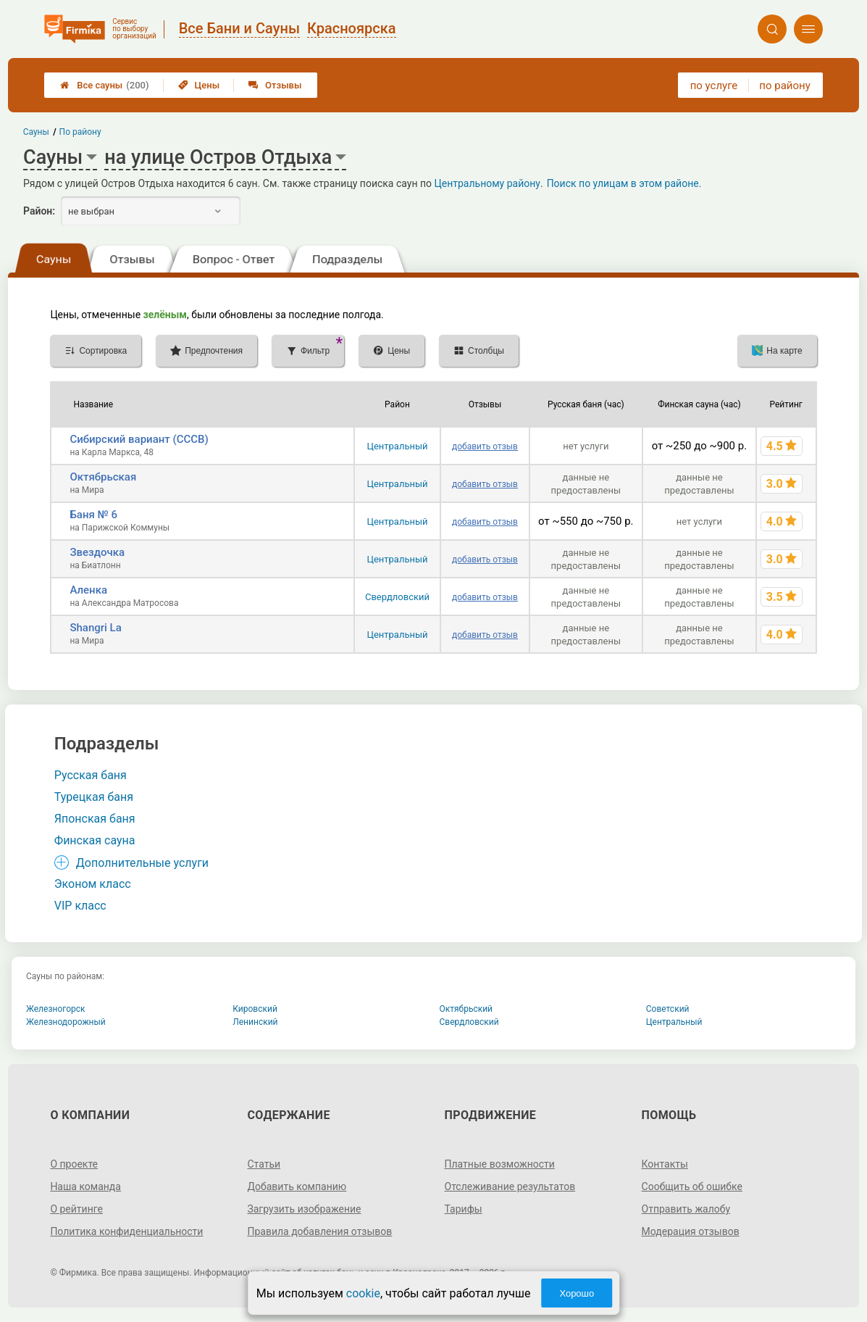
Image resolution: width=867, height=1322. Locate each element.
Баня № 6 (93, 514)
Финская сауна (94, 840)
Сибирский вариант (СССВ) (139, 439)
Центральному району (487, 183)
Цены (199, 85)
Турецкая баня (93, 797)
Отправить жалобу (686, 1209)
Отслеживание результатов (510, 1186)
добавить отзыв (485, 446)
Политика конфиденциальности (126, 1231)
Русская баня (90, 775)
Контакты (665, 1164)
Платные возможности (500, 1164)
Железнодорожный (66, 1022)
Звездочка (97, 552)
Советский (668, 1009)
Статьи (263, 1164)
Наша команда (85, 1186)
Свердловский (397, 596)
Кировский (255, 1009)
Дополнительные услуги (142, 863)
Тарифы (463, 1209)
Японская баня (94, 819)
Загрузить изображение (304, 1209)
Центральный (397, 446)
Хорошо (576, 1293)
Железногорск (55, 1009)
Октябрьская (103, 476)
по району (784, 85)
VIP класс (80, 905)
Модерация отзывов (691, 1231)
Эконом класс (92, 884)
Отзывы (274, 85)
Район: (39, 211)
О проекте (74, 1164)
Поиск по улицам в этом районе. (624, 183)
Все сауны (104, 85)
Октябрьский (466, 1009)
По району (80, 132)
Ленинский (255, 1022)
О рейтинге (76, 1209)
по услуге (714, 85)
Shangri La (95, 627)
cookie (363, 1293)
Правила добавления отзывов (319, 1231)
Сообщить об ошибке (692, 1186)
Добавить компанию (296, 1186)
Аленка (88, 589)
